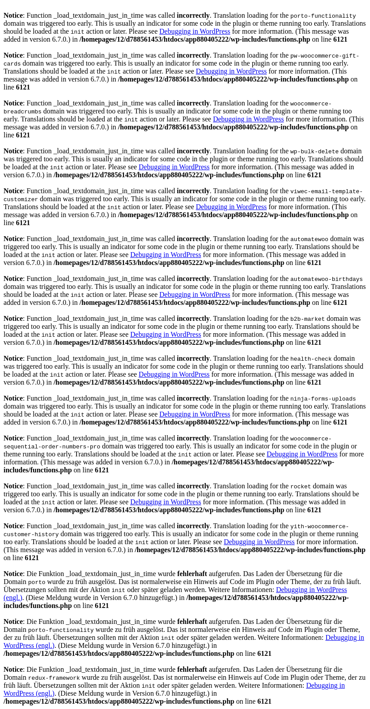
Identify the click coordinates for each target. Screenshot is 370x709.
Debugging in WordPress (194, 31)
